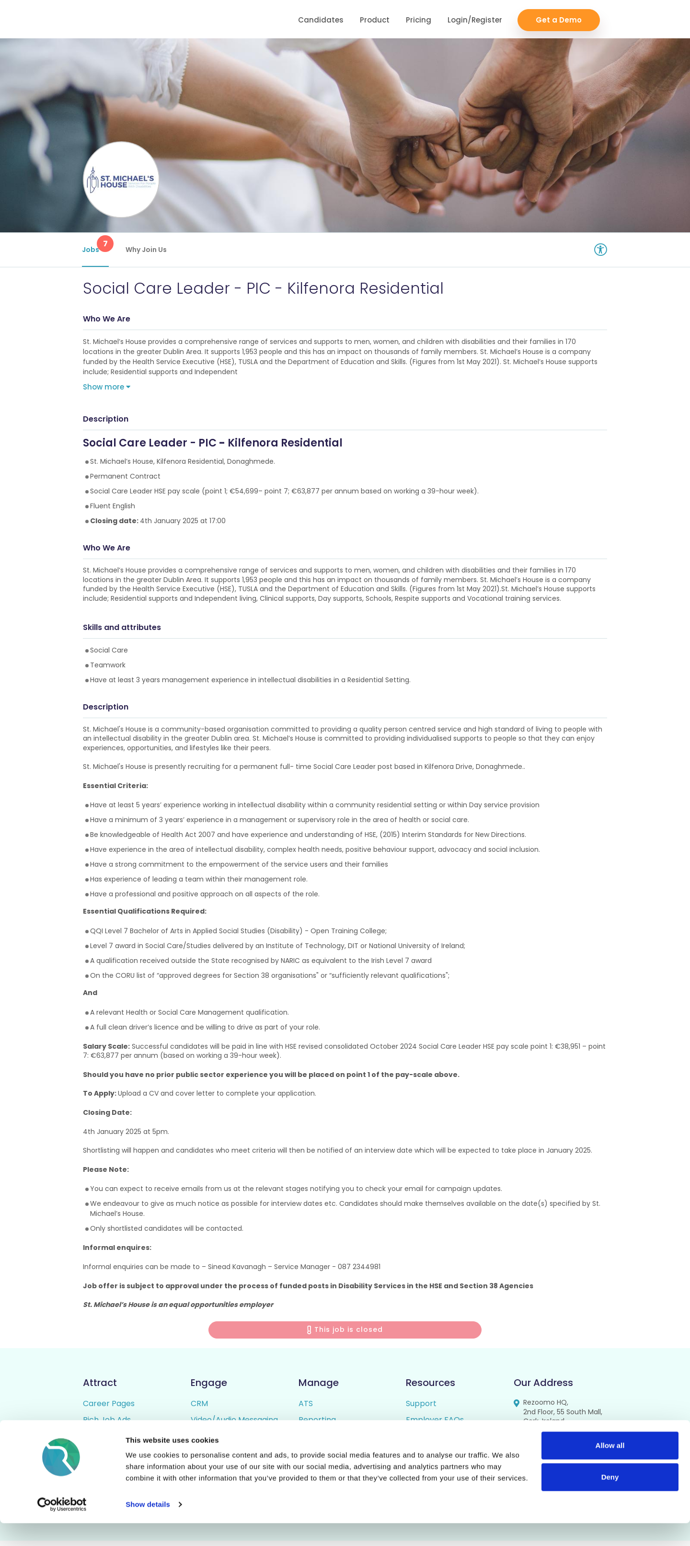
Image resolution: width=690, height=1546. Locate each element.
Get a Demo (559, 19)
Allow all (610, 1468)
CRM (199, 1408)
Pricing (418, 19)
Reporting (317, 1425)
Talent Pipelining (222, 1441)
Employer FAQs (435, 1425)
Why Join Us (147, 249)
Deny (610, 1499)
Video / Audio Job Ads (123, 1441)
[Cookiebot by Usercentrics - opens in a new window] (62, 1527)
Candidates (321, 19)
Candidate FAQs (436, 1441)
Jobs (96, 244)
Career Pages (109, 1408)
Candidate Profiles (333, 1441)
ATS (306, 1408)
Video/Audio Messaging (234, 1425)
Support (421, 1408)
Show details (148, 1527)
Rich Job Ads (107, 1425)
